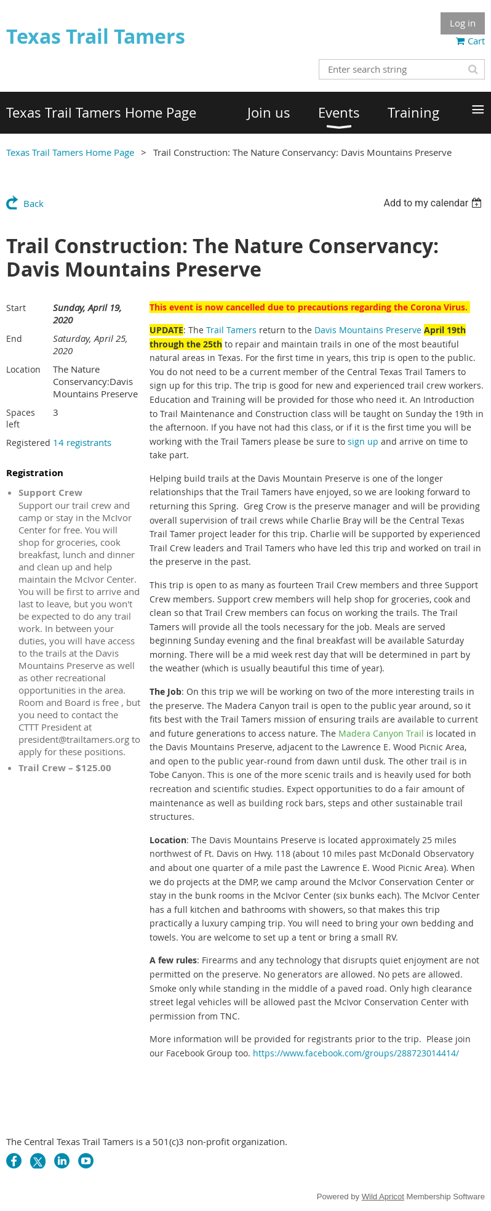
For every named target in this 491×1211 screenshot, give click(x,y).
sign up (363, 441)
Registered (28, 442)
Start (16, 308)
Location (23, 369)
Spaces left (20, 418)
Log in (463, 23)
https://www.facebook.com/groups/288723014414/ (356, 1053)
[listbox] (434, 203)
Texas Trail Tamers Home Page (70, 152)
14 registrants (82, 442)
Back (33, 203)
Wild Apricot (383, 1196)
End (14, 338)
